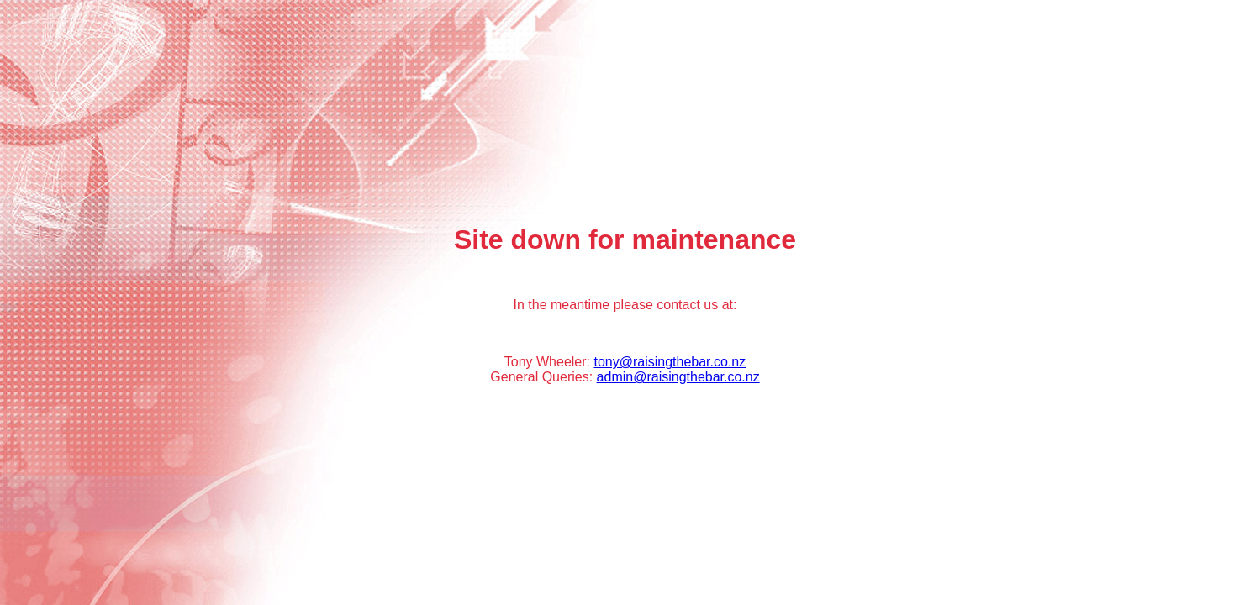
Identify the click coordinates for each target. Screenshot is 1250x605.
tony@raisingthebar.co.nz (669, 362)
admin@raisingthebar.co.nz (678, 377)
